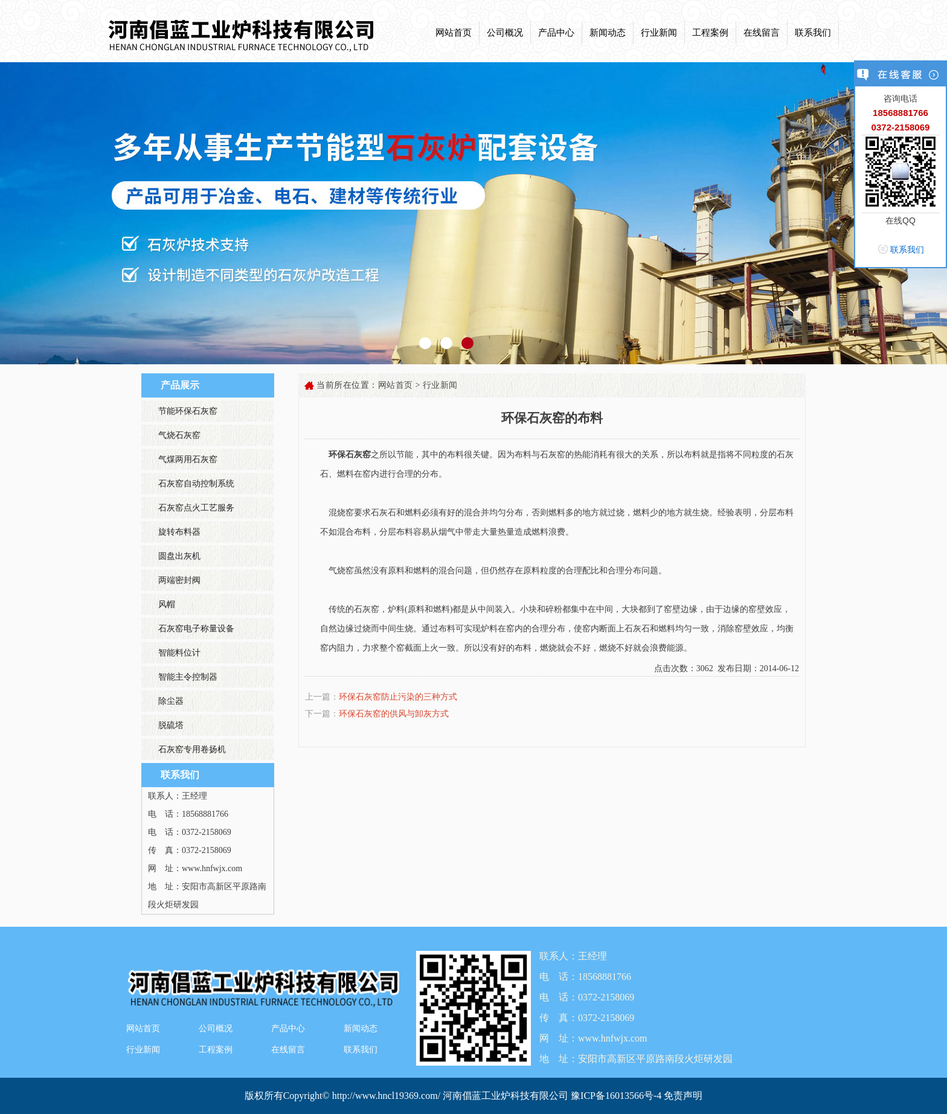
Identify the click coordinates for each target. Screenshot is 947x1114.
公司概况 (505, 32)
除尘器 (171, 701)
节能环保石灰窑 (187, 411)
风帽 (166, 604)
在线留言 (761, 32)
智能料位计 (179, 652)
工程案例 (710, 32)
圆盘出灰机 (179, 556)
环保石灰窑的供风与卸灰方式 (394, 713)
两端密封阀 (179, 580)
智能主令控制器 (187, 676)
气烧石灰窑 (179, 435)
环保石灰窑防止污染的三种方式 (398, 696)
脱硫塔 (171, 725)
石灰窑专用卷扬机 (192, 749)
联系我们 (813, 32)
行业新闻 (659, 32)
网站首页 (453, 32)
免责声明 (683, 1095)
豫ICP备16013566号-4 (617, 1095)
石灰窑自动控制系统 (196, 483)
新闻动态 (607, 32)
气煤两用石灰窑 (187, 459)
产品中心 (556, 32)
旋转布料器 (179, 531)
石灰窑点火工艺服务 (196, 507)
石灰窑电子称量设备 (196, 628)
